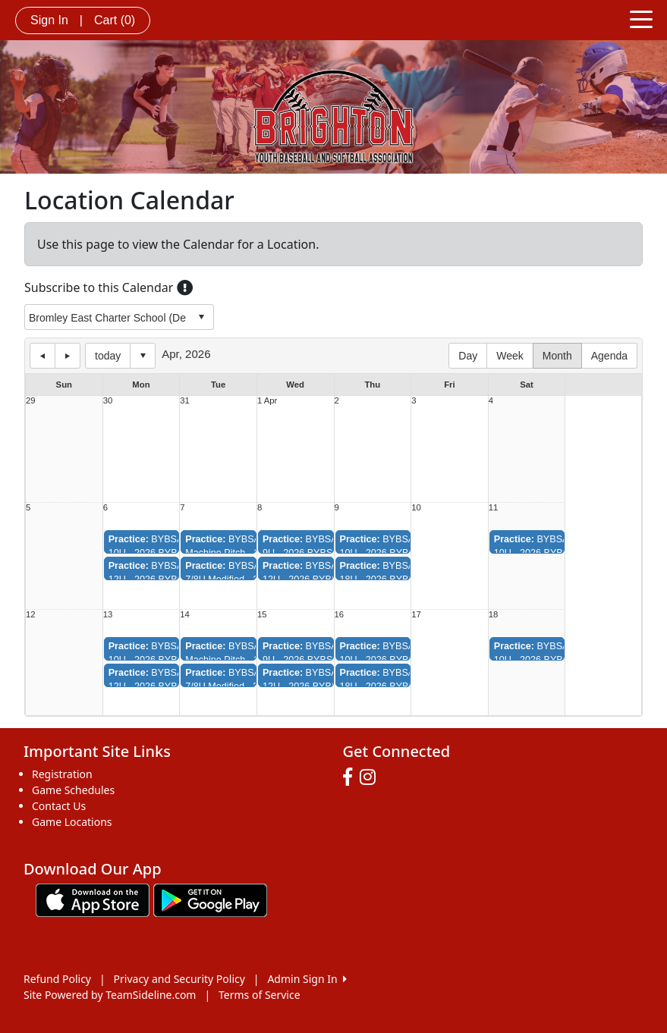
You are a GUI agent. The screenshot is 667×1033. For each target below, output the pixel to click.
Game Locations (72, 822)
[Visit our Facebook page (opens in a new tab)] (351, 777)
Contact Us (59, 806)
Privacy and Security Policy (179, 979)
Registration (62, 774)
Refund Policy (57, 979)
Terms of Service (259, 994)
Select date (143, 356)
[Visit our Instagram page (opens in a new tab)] (371, 777)
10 (416, 508)
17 (416, 615)
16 (340, 615)
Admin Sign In (306, 979)
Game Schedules (73, 790)
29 (31, 401)
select (201, 317)
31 (185, 401)
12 (31, 615)
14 (185, 615)
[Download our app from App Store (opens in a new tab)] (92, 899)
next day (67, 356)
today (108, 356)
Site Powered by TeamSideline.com (110, 994)
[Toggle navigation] (641, 18)
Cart (114, 20)
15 (262, 615)
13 (108, 615)
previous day (42, 356)
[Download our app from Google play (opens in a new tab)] (210, 899)
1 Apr (267, 401)
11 (494, 508)
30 (108, 401)
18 (494, 615)
